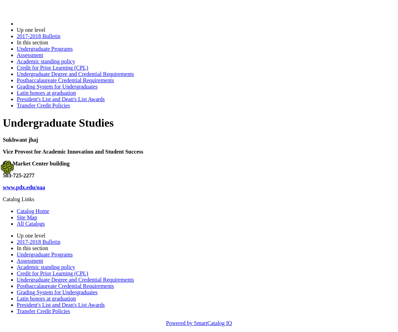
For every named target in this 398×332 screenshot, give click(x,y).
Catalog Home (33, 211)
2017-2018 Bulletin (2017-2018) (53, 24)
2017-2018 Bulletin (38, 36)
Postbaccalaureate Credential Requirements (65, 80)
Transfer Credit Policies (43, 105)
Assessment (30, 55)
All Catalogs (31, 224)
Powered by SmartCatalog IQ (199, 323)
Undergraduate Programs (45, 49)
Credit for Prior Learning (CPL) (52, 68)
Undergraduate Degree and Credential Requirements (75, 74)
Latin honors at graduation (46, 93)
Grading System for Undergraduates (57, 87)
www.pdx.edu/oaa (24, 187)
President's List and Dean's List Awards (61, 99)
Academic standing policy (46, 61)
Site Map (27, 217)
